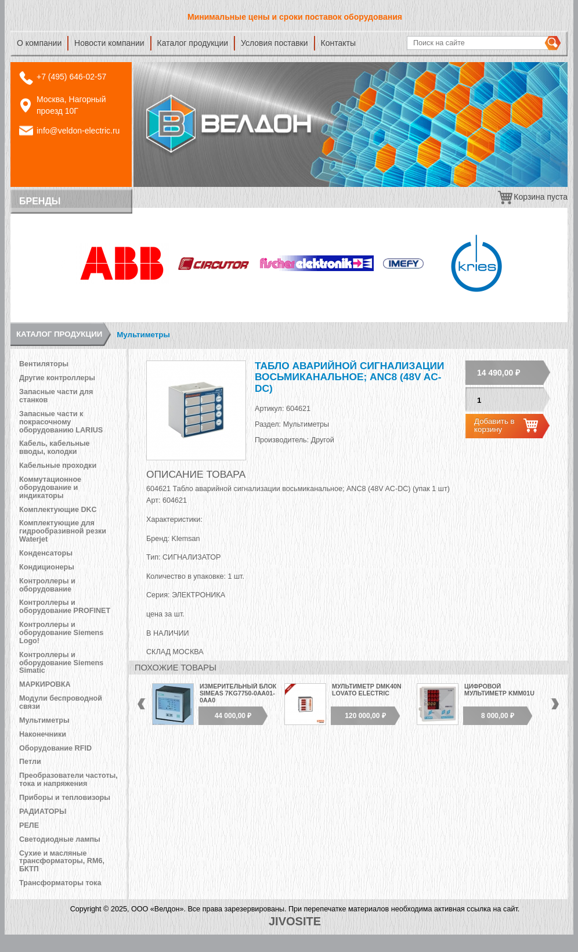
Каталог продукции (193, 43)
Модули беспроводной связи (60, 702)
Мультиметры (143, 334)
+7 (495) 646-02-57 (71, 76)
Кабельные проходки (57, 465)
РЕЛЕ (29, 825)
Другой (322, 440)
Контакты (338, 43)
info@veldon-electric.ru (78, 130)
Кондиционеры (46, 567)
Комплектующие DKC (58, 510)
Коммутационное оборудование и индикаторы (50, 487)
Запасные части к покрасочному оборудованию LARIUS (61, 422)
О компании (39, 43)
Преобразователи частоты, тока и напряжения (68, 779)
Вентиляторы (43, 364)
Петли (30, 762)
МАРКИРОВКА (45, 684)
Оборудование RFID (55, 748)
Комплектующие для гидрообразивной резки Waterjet (62, 531)
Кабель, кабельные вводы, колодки (54, 447)
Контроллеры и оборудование (47, 585)
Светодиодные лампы (59, 839)
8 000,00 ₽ (497, 716)
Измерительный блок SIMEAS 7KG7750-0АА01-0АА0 (238, 693)
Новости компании (109, 43)
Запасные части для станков (56, 396)
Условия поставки (274, 43)
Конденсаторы (46, 553)
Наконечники (42, 734)
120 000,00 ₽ (365, 716)
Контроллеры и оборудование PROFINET (64, 606)
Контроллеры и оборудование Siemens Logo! (61, 633)
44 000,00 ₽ (233, 716)
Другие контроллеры (57, 378)
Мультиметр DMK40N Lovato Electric (367, 690)
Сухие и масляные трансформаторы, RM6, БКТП (61, 861)
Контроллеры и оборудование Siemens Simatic (61, 663)
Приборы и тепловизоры (64, 798)
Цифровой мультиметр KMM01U (499, 690)
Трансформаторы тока (60, 883)
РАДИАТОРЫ (42, 811)
